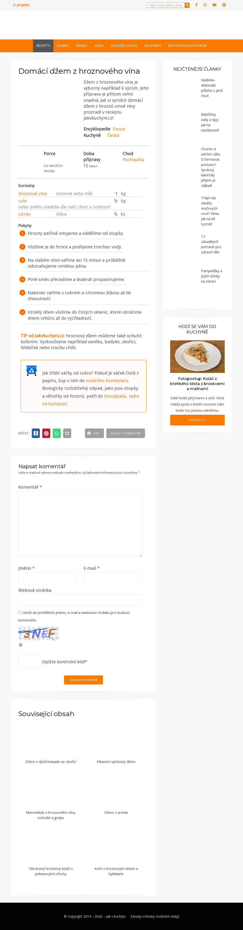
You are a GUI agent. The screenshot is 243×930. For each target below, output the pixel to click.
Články (63, 46)
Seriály (81, 46)
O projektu (21, 5)
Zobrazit (197, 420)
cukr (22, 200)
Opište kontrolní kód (63, 662)
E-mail (92, 568)
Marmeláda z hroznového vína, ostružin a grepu (51, 815)
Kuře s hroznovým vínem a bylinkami (116, 871)
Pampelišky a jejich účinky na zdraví (211, 276)
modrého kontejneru (107, 380)
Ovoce (119, 129)
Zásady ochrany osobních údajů (154, 916)
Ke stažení (153, 46)
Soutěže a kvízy (124, 46)
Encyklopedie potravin (187, 46)
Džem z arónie (116, 812)
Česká (113, 135)
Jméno (26, 568)
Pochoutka (134, 159)
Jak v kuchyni (116, 916)
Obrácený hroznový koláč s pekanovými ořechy (51, 871)
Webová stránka (34, 590)
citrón (24, 214)
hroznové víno (32, 193)
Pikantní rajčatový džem (116, 761)
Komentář (30, 487)
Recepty (43, 46)
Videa (99, 46)
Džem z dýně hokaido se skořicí (50, 761)
